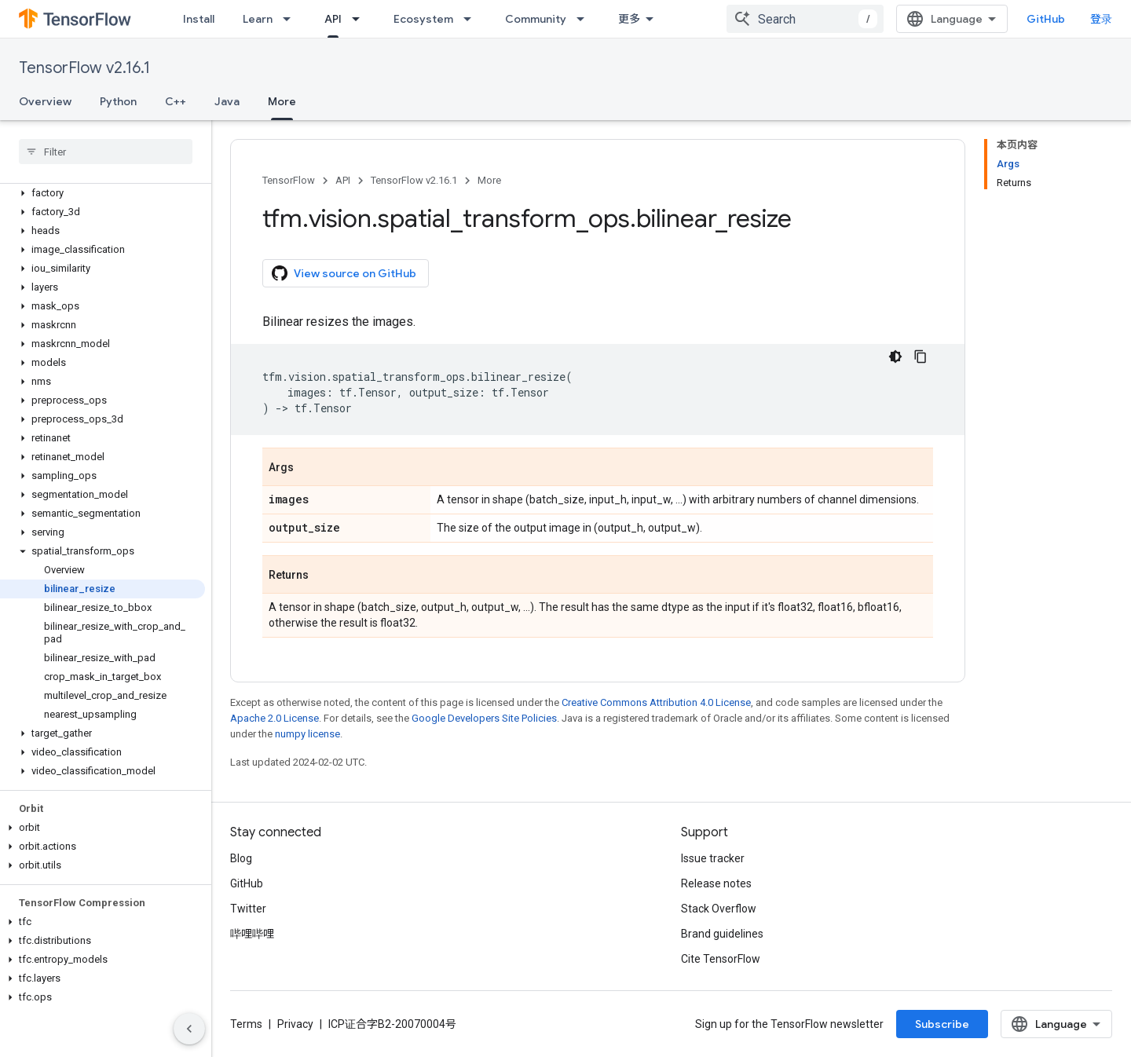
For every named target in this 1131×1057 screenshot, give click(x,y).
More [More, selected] (282, 101)
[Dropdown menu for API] (360, 19)
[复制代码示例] (920, 356)
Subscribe (942, 1024)
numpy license (307, 734)
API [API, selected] (333, 19)
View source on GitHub (344, 273)
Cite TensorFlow (720, 959)
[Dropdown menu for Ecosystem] (472, 19)
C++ (175, 101)
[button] (102, 193)
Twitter (248, 908)
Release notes (716, 883)
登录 (1101, 19)
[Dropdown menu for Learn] (291, 19)
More (489, 180)
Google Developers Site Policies (484, 718)
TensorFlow (288, 180)
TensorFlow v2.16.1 (84, 68)
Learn (258, 19)
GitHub (1046, 19)
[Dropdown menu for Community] (585, 19)
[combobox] (805, 19)
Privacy (295, 1024)
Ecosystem (423, 19)
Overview (45, 101)
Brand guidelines (722, 933)
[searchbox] (105, 151)
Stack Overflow (718, 908)
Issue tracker (713, 858)
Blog (241, 858)
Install (198, 19)
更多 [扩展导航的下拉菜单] (629, 19)
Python (118, 101)
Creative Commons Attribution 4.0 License (656, 702)
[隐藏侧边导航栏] (189, 1028)
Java (227, 101)
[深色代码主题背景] (895, 356)
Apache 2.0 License (274, 718)
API (342, 180)
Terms (246, 1024)
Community (535, 19)
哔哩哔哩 (252, 933)
